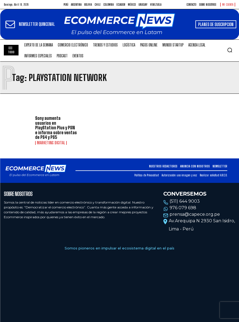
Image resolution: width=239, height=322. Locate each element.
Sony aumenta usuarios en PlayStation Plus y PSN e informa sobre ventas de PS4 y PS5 (56, 127)
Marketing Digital (51, 143)
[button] (229, 50)
